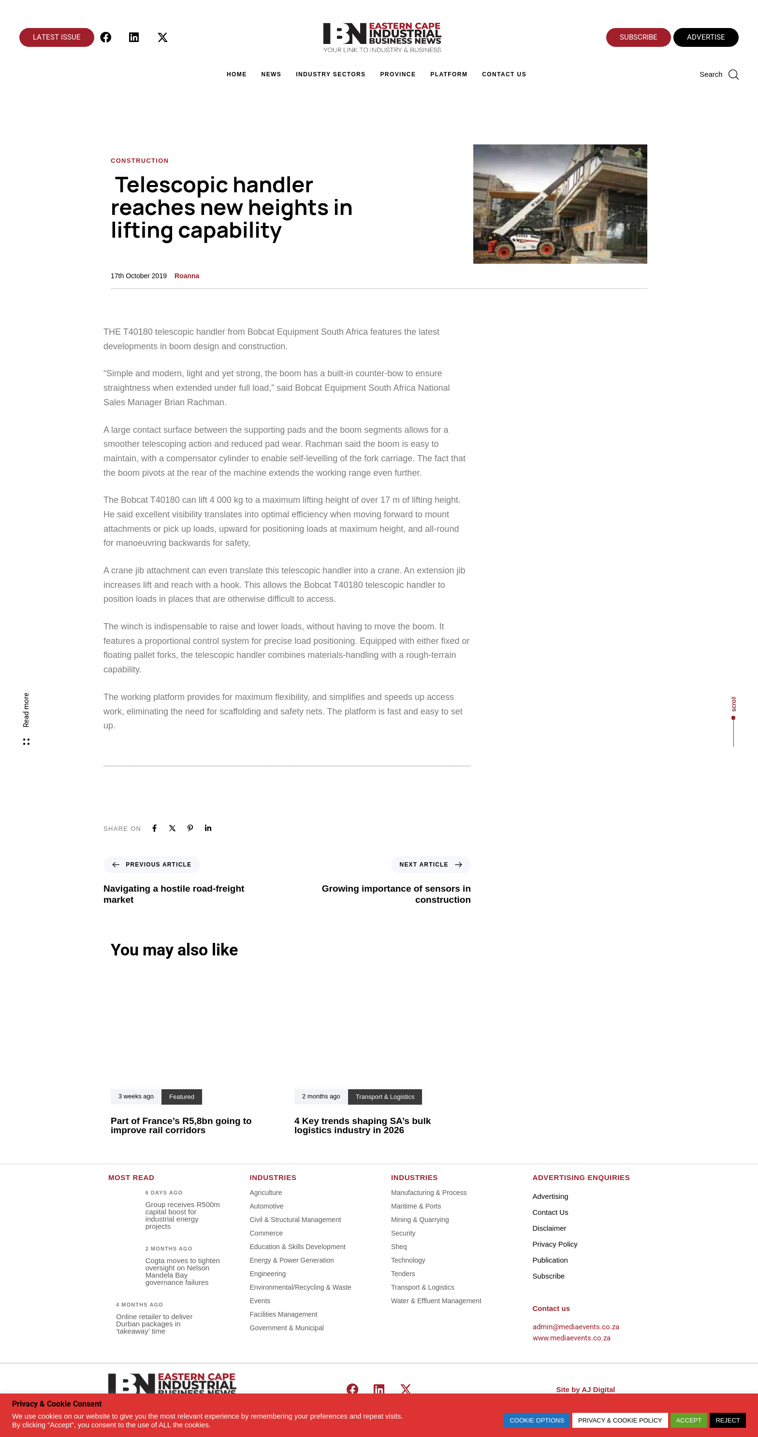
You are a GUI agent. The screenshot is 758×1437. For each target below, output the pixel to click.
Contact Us (504, 74)
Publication (550, 1260)
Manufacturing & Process (428, 1192)
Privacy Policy (555, 1244)
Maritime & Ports (416, 1206)
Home (237, 74)
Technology (408, 1260)
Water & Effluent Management (436, 1301)
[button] (719, 74)
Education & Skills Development (298, 1247)
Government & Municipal (287, 1328)
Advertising (550, 1196)
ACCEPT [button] (689, 1420)
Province (398, 74)
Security (403, 1233)
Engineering (268, 1274)
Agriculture (266, 1192)
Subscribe (549, 1276)
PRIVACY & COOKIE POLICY (620, 1420)
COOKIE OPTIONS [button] (537, 1420)
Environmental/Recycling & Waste (300, 1287)
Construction (140, 160)
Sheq (399, 1247)
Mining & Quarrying (420, 1220)
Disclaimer (550, 1228)
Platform (448, 74)
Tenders (403, 1274)
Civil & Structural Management (295, 1220)
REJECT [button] (727, 1420)
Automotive (267, 1206)
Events (260, 1301)
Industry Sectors (330, 74)
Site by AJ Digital (585, 1389)
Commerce (266, 1233)
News (272, 74)
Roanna (187, 276)
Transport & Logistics (422, 1287)
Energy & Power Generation (292, 1260)
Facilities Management (284, 1314)
